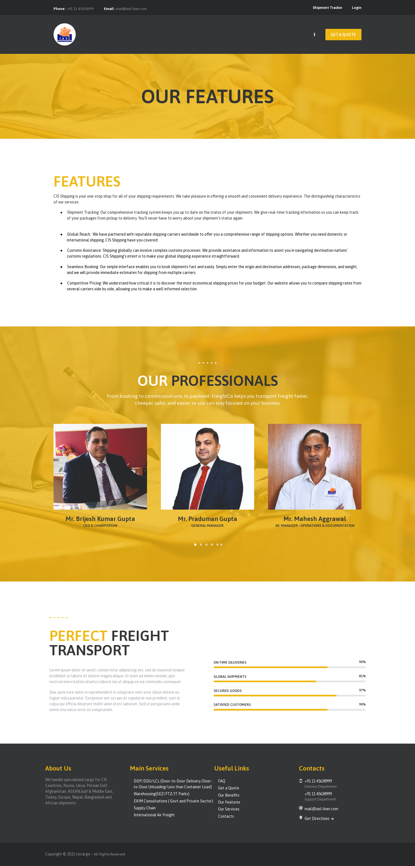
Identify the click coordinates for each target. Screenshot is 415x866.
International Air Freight (154, 815)
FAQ (221, 781)
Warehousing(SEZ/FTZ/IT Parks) (161, 794)
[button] (195, 544)
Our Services (228, 809)
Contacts (226, 816)
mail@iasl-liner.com (131, 9)
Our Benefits (228, 795)
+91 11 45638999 (80, 9)
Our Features (229, 802)
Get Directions (317, 818)
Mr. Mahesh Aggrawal (315, 519)
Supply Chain (145, 808)
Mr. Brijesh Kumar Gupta (100, 519)
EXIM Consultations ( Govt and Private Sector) (173, 801)
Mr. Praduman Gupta (207, 519)
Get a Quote (228, 788)
